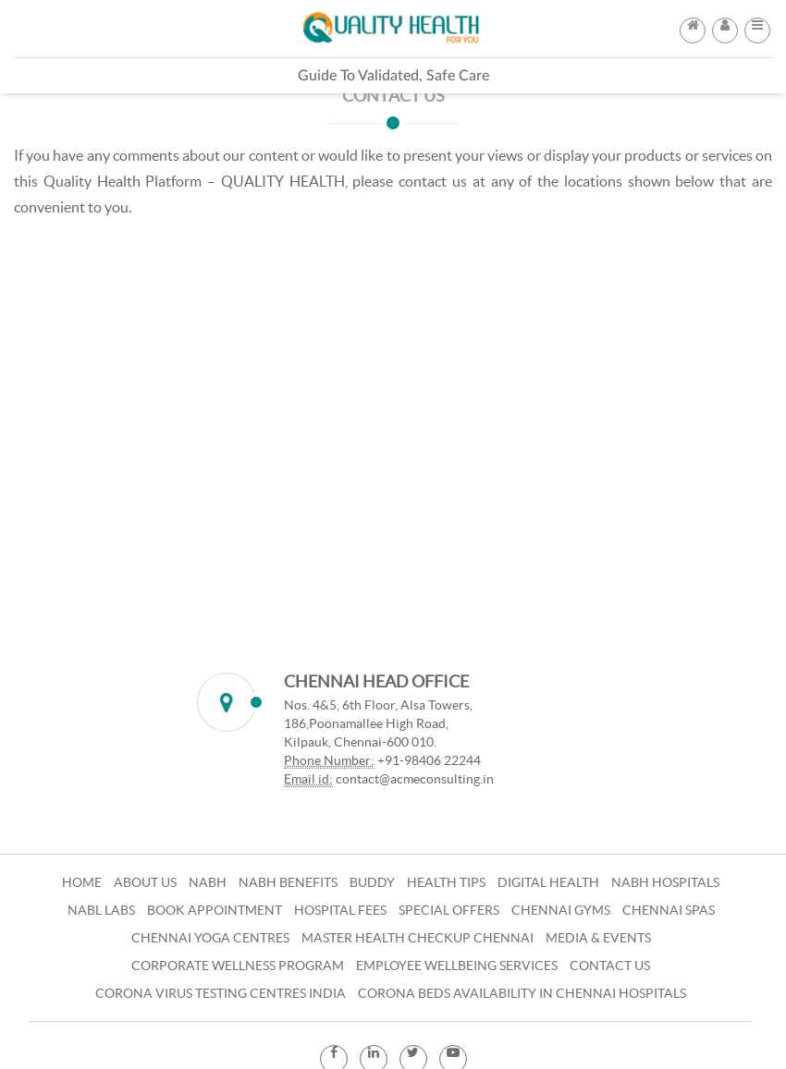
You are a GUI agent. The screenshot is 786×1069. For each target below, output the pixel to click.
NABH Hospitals (665, 882)
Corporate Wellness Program (237, 965)
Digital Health (548, 882)
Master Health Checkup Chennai (417, 937)
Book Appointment (214, 910)
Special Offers (449, 910)
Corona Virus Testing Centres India (220, 993)
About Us (145, 882)
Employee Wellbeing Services (457, 965)
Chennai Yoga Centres (210, 937)
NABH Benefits (288, 882)
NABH (208, 882)
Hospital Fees (340, 910)
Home (82, 882)
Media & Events (598, 937)
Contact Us (610, 965)
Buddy (372, 882)
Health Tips (446, 882)
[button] (757, 25)
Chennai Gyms (560, 910)
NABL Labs (101, 910)
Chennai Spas (668, 910)
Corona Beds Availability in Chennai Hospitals (522, 993)
